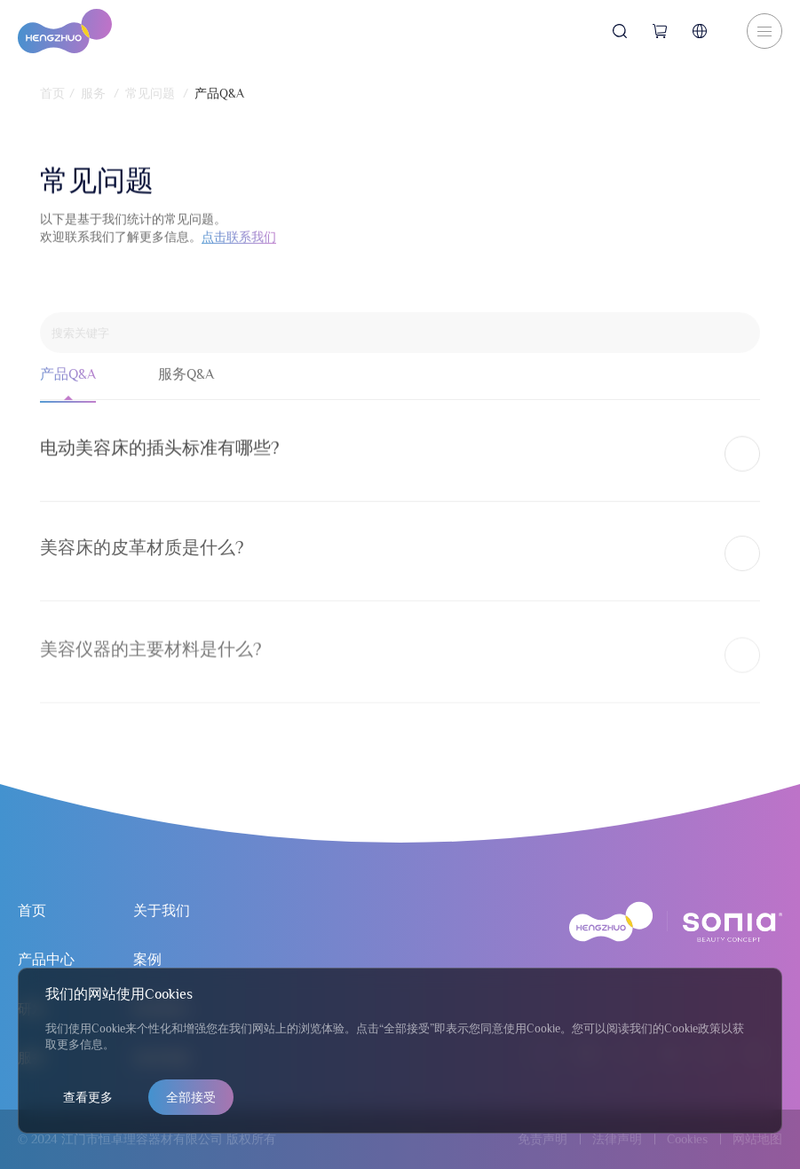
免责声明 (542, 1139)
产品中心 (46, 960)
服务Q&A (186, 385)
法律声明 (617, 1139)
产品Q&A (219, 93)
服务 (93, 93)
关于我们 (161, 911)
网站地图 (757, 1139)
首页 (52, 93)
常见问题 (150, 93)
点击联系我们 (239, 243)
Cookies (687, 1139)
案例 (147, 960)
